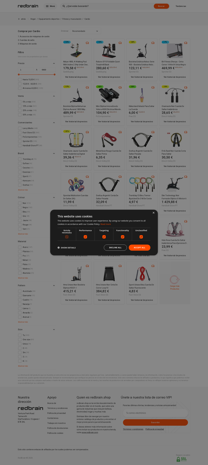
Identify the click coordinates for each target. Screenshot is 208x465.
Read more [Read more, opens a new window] (106, 224)
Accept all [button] (139, 247)
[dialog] (104, 232)
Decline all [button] (115, 247)
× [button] (153, 213)
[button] (67, 247)
